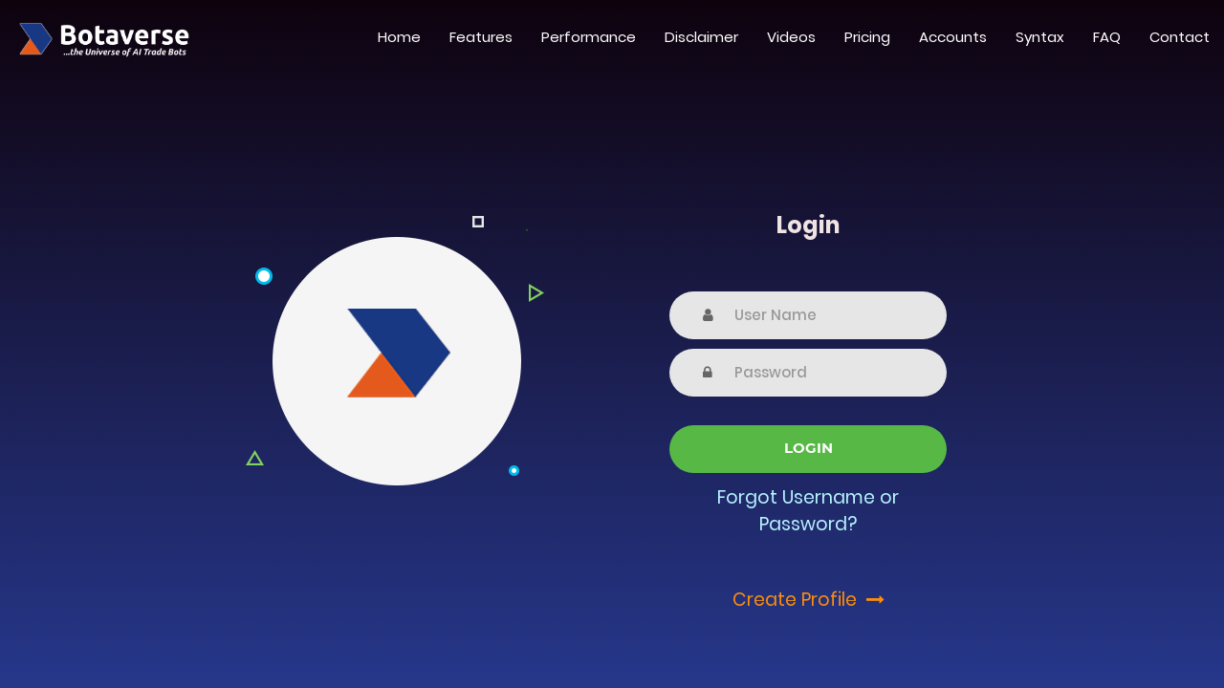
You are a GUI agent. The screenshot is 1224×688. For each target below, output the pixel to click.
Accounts (953, 37)
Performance (588, 37)
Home (399, 37)
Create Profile (808, 600)
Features (481, 37)
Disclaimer (701, 37)
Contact (1179, 37)
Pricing (867, 37)
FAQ (1107, 37)
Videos (791, 37)
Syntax (1040, 37)
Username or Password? (829, 511)
